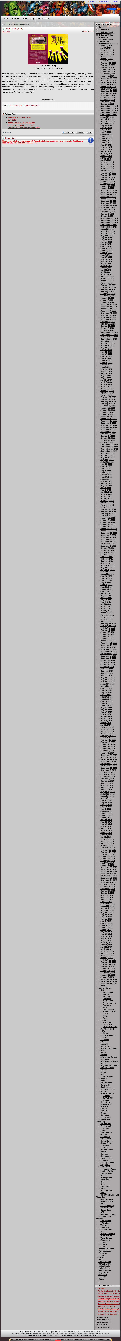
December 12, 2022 (108, 421)
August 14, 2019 (107, 796)
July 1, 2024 (105, 246)
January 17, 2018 (107, 973)
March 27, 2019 (107, 839)
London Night (106, 1173)
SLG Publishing (107, 1206)
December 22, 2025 (108, 80)
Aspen (103, 1074)
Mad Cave (104, 1175)
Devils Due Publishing (103, 1120)
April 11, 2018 (106, 947)
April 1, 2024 (105, 274)
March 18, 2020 (107, 729)
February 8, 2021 (107, 628)
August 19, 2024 (107, 231)
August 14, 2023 (107, 345)
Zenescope (105, 1240)
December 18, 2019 (108, 757)
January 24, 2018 (107, 971)
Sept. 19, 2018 (106, 897)
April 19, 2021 (106, 606)
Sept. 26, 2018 (106, 895)
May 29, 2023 (106, 369)
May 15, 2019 (106, 824)
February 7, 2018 (107, 966)
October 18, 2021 (107, 550)
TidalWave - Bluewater (103, 1217)
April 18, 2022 (106, 494)
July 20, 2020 (106, 690)
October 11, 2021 (107, 552)
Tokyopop (104, 1225)
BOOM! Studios (107, 1094)
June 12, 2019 (106, 815)
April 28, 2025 (106, 154)
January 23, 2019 (107, 859)
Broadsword (105, 1104)
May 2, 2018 (105, 940)
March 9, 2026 (106, 57)
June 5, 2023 (105, 367)
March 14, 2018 (107, 956)
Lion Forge (105, 1167)
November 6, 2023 (108, 320)
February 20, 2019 (108, 850)
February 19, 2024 (108, 287)
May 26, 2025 (106, 145)
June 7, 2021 (105, 591)
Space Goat (105, 1210)
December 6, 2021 (108, 535)
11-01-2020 (6, 31)
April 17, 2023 (106, 382)
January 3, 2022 (107, 527)
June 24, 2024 (106, 248)
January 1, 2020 (107, 753)
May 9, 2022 (105, 488)
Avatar (103, 1081)
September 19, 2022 (109, 447)
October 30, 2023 (107, 322)
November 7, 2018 (108, 882)
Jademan (104, 1160)
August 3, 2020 (107, 686)
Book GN (7, 25)
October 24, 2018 (107, 887)
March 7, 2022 (106, 507)
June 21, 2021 (106, 587)
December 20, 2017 (108, 981)
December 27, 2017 (108, 979)
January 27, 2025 (107, 182)
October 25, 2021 (107, 548)
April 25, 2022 (106, 492)
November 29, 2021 (108, 537)
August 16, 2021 (107, 570)
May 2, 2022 (105, 490)
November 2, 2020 (108, 658)
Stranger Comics (107, 1214)
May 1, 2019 (105, 828)
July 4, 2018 (105, 921)
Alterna (103, 1055)
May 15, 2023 (106, 373)
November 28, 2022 (108, 425)
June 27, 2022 (106, 473)
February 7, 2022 (107, 516)
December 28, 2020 (108, 641)
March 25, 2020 (107, 727)
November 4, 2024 (108, 207)
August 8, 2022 (107, 460)
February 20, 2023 (108, 399)
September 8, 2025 (108, 113)
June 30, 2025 (106, 134)
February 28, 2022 (108, 509)
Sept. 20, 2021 (106, 559)
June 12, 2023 (106, 365)
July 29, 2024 (106, 238)
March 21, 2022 (107, 503)
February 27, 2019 (108, 848)
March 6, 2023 (106, 395)
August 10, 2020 (107, 684)
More (102, 986)
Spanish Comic (105, 1270)
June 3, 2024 (105, 255)
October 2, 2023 (107, 330)
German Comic (105, 1264)
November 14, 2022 (108, 430)
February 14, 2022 (108, 514)
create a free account (25, 143)
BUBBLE (104, 1106)
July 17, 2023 (106, 354)
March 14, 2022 (107, 505)
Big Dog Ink (108, 1076)
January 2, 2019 (107, 865)
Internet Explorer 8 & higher (58, 1333)
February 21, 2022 (108, 511)
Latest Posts (103, 30)
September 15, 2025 (109, 110)
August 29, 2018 (107, 904)
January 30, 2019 (107, 856)
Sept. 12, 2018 (106, 900)
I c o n (105, 1014)
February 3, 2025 (107, 179)
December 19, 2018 (108, 869)
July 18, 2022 (106, 466)
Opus (102, 1184)
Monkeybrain (106, 1178)
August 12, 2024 (107, 233)
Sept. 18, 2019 (106, 785)
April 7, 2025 (105, 160)
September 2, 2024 (108, 227)
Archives (102, 1277)
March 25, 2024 (107, 276)
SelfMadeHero (106, 1201)
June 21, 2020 (106, 699)
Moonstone (105, 1180)
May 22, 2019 (106, 822)
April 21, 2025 (106, 156)
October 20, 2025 (107, 100)
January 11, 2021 (107, 636)
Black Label (108, 992)
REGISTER (58, 1340)
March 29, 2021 (107, 613)
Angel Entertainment (109, 1066)
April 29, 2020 (106, 716)
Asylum (103, 1078)
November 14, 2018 (108, 880)
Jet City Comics (107, 1163)
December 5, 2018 (108, 874)
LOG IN (114, 1)
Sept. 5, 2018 (106, 902)
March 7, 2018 (106, 958)
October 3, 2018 (107, 893)
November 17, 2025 (108, 91)
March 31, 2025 (107, 162)
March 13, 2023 (107, 393)
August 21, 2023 (107, 343)
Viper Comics (106, 1238)
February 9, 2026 (107, 65)
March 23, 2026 (107, 52)
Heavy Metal (105, 1143)
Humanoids (105, 1156)
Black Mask (105, 1087)
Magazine (102, 1253)
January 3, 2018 (107, 977)
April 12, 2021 (106, 608)
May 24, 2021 (106, 596)
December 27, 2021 (108, 529)
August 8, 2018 (107, 910)
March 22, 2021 (107, 615)
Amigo (103, 1063)
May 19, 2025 (106, 147)
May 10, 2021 (106, 600)
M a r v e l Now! (109, 1012)
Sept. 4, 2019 (106, 790)
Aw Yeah (106, 1128)
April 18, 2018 (106, 945)
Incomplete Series (106, 1249)
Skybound (107, 1022)
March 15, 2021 (107, 617)
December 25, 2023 (108, 304)
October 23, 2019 (107, 774)
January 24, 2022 (107, 520)
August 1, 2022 (107, 462)
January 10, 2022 (107, 524)
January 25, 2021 (107, 632)
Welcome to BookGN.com (32, 8)
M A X (105, 1016)
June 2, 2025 (105, 143)
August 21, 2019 (107, 794)
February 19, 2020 (108, 738)
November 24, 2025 (108, 89)
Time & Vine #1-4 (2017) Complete (21, 123)
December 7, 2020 (108, 647)
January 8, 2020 (107, 751)
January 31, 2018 (107, 969)
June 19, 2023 (106, 363)
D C (102, 990)
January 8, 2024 (107, 300)
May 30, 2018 (106, 932)
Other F (103, 1244)
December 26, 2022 (108, 417)
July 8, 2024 (105, 244)
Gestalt (103, 1135)
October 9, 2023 (107, 328)
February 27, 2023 (108, 397)
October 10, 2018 (107, 891)
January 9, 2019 (107, 863)
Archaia (106, 1100)
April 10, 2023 (106, 384)
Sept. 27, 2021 (106, 557)
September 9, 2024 (108, 225)
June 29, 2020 (106, 697)
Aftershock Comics (108, 1048)
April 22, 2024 (106, 268)
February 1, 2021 (107, 630)
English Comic (104, 988)
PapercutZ (105, 1186)
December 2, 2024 (108, 199)
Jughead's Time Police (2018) (19, 117)
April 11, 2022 (106, 496)
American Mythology (109, 1061)
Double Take (105, 1124)
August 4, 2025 (107, 123)
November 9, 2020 (108, 656)
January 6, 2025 (107, 188)
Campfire (104, 1111)
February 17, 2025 (108, 175)
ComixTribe (105, 1117)
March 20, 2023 (107, 391)
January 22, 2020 (107, 746)
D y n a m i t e (106, 1126)
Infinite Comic (109, 1009)
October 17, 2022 (107, 438)
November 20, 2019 (108, 766)
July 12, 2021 (106, 580)
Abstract (104, 1044)
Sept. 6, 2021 (106, 563)
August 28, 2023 (107, 341)
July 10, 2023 (106, 356)
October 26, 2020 (107, 660)
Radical (103, 1188)
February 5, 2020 (107, 742)
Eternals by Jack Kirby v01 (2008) (21, 125)
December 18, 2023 (108, 307)
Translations (103, 41)
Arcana (103, 1070)
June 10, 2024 (106, 253)
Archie (103, 1072)
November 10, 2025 (108, 93)
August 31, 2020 (107, 677)
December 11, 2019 (108, 759)
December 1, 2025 (108, 87)
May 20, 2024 (106, 259)
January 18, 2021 (107, 634)
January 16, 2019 (107, 861)
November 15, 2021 (108, 542)
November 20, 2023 (108, 315)
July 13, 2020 (106, 693)
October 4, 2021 (107, 555)
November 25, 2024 (108, 201)
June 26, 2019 (106, 811)
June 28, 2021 (106, 585)
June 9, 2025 (105, 141)
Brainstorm (105, 1102)
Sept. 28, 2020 (106, 669)
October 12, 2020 (107, 665)
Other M (103, 1007)
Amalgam (104, 1059)
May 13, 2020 (106, 712)
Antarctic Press (107, 1068)
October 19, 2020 (107, 662)
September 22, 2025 (109, 108)
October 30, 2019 (107, 772)
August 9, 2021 (107, 572)
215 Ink (103, 1037)
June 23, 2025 (106, 136)
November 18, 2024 (108, 203)
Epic (104, 1018)
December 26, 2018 (108, 867)
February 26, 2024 (108, 285)
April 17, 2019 (106, 833)
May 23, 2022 (106, 483)
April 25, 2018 (106, 943)
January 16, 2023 (107, 410)
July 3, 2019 (105, 809)
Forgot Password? (103, 1)
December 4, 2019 (108, 762)
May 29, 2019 (106, 820)
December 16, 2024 (108, 195)
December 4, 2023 (108, 311)
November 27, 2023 (108, 313)
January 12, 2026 (107, 74)
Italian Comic (104, 1266)
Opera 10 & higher (75, 1333)
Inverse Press (106, 1158)
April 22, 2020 (106, 718)
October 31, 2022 (107, 434)
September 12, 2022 (109, 449)
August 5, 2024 (107, 235)
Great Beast (105, 1139)
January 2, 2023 (107, 414)
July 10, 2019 (106, 807)
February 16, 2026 (108, 63)
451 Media (104, 1040)
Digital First (108, 1001)
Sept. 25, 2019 (106, 783)
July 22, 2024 (106, 240)
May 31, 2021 (106, 593)
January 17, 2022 (107, 522)
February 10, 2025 (108, 177)
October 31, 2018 (107, 884)
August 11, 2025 (107, 121)
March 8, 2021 (106, 619)
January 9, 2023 (107, 412)
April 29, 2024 (106, 266)
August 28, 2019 (107, 792)
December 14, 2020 (108, 645)
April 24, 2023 (106, 380)
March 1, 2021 (106, 621)
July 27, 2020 (106, 688)
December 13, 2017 (108, 984)
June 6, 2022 (105, 479)
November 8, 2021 (108, 544)
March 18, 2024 (107, 279)
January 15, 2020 (107, 749)
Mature (101, 1257)
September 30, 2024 (109, 218)
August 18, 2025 (107, 119)
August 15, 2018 (107, 908)
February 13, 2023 (108, 401)
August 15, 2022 (107, 458)
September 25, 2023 (109, 333)
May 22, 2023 (106, 371)
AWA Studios (106, 1083)
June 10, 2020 (106, 703)
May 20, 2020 (106, 710)
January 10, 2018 (107, 975)
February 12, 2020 (108, 740)
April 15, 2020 (106, 721)
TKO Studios (106, 1223)
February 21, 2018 (108, 962)
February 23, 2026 (108, 61)
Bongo (103, 1091)
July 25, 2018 (106, 915)
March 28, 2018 (107, 951)
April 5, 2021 (105, 611)
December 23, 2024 (108, 192)
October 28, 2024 (107, 210)
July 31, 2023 (106, 350)
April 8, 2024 (105, 272)
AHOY (103, 1050)
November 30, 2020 (108, 649)
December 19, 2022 (108, 419)
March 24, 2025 (107, 164)
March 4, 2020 (106, 734)
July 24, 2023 (106, 352)
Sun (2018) (12, 120)
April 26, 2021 (106, 604)
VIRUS (105, 1147)
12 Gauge (104, 1033)
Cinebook (104, 1115)
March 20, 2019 (107, 841)
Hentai (101, 1260)
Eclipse (103, 1130)
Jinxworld (107, 999)
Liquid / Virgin (106, 1171)
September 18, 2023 (109, 335)
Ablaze (103, 1042)
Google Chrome (103, 1333)
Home (101, 27)
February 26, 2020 (108, 736)
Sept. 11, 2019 (106, 787)
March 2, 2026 (106, 59)
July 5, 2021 (105, 583)
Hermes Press (106, 1150)
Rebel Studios (106, 1191)
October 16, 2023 (107, 326)
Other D (103, 1242)
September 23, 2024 (109, 220)
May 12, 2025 (106, 149)
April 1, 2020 (105, 725)
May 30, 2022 (106, 481)
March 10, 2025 (107, 169)
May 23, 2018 (106, 934)
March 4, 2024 (106, 283)
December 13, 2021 (108, 533)
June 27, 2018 (106, 923)
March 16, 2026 (107, 54)
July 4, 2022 (105, 470)
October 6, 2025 (107, 104)
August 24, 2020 (107, 680)
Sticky (101, 1279)
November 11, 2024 (108, 205)
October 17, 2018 (107, 889)
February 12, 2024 (108, 289)
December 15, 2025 (108, 82)
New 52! (106, 994)
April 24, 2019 (106, 831)
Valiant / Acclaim (107, 1234)
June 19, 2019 (106, 813)
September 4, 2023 (108, 339)
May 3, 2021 (105, 602)
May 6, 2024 (105, 264)
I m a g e (104, 1020)
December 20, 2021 (108, 531)
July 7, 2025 (105, 132)
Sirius (103, 1204)
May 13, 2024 (106, 261)
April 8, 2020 (105, 723)
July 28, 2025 (106, 126)
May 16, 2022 (106, 486)
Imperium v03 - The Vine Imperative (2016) (24, 128)
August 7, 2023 (107, 348)
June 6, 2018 (105, 930)
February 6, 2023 (107, 404)
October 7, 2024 (107, 216)
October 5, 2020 (107, 667)
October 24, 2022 (107, 436)
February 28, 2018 (108, 960)
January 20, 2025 (107, 184)
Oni (102, 1182)
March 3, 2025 (106, 171)
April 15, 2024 (106, 270)
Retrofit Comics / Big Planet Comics (107, 1196)
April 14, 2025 (106, 158)
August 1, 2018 (107, 912)
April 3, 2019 (105, 837)
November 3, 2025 (108, 95)
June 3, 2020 (105, 705)
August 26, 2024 (107, 229)
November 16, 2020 (108, 654)
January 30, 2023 (107, 406)
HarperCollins (106, 1141)
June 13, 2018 (106, 928)
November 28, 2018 (108, 876)
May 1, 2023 (105, 378)
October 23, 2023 (107, 324)
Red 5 (103, 1193)
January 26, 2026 (107, 69)
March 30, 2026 (107, 50)
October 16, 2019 (107, 777)
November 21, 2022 (108, 427)
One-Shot (102, 1275)
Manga (101, 1255)
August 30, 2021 (107, 565)
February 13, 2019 (108, 852)
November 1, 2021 (108, 546)
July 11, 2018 (106, 919)
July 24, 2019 (106, 802)
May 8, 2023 (105, 376)
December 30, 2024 (108, 190)
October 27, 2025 (107, 98)
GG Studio (105, 1137)
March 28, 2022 (107, 501)
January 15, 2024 (107, 298)
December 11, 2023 (108, 309)
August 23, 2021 (107, 568)
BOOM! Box (108, 1098)
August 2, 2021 (107, 574)
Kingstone (105, 1165)
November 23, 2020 (108, 652)
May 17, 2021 (106, 598)
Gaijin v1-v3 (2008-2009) (106, 1306)
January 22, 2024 (107, 296)
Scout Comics (106, 1199)
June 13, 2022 (106, 477)
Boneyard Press (107, 1089)
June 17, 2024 (106, 251)
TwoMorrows (106, 1229)
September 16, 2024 (109, 223)
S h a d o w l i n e (110, 1027)
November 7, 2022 (108, 432)
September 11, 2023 (109, 337)
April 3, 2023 (105, 386)
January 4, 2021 (107, 639)
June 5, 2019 (105, 818)
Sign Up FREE (91, 1)
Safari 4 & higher (89, 1333)
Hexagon (104, 1154)
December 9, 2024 (108, 197)
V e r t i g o (107, 997)
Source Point (106, 1208)
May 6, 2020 (105, 714)
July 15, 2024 (106, 242)
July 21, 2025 (106, 128)
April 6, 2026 (105, 48)
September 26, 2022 (109, 445)
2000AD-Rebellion (108, 1035)
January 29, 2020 (107, 744)
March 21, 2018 (107, 953)
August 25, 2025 (107, 117)
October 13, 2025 (107, 102)
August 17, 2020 (107, 682)
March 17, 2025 (107, 166)
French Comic (104, 1262)
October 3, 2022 (107, 442)
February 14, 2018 (108, 964)
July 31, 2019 (106, 800)
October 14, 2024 (107, 214)
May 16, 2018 (106, 936)
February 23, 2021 (108, 624)
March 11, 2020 (107, 731)
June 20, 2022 (106, 475)
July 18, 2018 (106, 917)
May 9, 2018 (105, 938)
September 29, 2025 (109, 106)
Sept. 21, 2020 (106, 671)
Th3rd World (105, 1221)
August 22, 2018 (107, 906)
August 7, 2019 (107, 798)
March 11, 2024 (107, 281)
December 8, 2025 (108, 85)
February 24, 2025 (108, 173)
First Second (106, 1132)
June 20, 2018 (106, 925)
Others (103, 1247)
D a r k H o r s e (107, 1029)
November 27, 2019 (108, 764)
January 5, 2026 (107, 76)
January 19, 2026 (107, 72)
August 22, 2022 (107, 455)
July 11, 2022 (106, 468)
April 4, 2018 (105, 949)
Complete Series (105, 39)
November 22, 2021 (108, 539)
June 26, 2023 (106, 361)
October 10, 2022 (107, 440)
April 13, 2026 (106, 46)
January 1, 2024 (107, 302)
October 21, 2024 (107, 212)
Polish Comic (104, 1268)
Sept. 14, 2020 (106, 673)
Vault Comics (106, 1236)
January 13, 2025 (107, 186)
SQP (102, 1212)
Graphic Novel (87, 31)
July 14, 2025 (106, 130)
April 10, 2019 (106, 835)
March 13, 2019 (107, 843)
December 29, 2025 (108, 78)
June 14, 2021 (106, 589)
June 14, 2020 (106, 701)
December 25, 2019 (108, 755)
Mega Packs (103, 1272)
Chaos (103, 1113)
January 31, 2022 (107, 518)
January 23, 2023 (107, 408)
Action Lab (105, 1046)
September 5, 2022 (108, 451)
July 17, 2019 (106, 805)
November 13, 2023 (108, 317)
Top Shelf (104, 1227)
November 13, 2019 (108, 768)
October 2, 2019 (107, 781)
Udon (102, 1232)
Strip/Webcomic (105, 1251)
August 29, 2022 (107, 453)
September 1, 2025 (108, 115)
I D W (92, 31)
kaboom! (106, 1096)
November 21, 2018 (108, 878)
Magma (106, 1145)
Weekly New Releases (108, 44)
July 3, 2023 (105, 358)
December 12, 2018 (108, 871)
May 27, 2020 (106, 708)
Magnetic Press (109, 1169)
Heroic (103, 1152)
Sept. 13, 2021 (106, 561)
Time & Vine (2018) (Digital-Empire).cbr (24, 106)
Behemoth (105, 1085)
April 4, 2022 (105, 499)
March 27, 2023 (107, 389)
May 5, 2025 (105, 151)
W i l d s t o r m (109, 1003)
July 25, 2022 (106, 464)
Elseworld (107, 1005)
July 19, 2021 (106, 578)
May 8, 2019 (105, 826)
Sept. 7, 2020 (106, 675)
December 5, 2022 (108, 423)
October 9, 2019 (107, 779)
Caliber (103, 1109)
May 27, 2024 (106, 257)
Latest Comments (106, 32)
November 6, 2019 (108, 770)
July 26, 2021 (106, 576)
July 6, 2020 (105, 695)
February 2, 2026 (107, 67)
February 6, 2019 (107, 854)
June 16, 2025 (106, 138)
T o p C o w (107, 1025)
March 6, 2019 (106, 846)
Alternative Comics (108, 1057)
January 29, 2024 (107, 294)
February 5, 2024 (107, 292)
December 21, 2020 (108, 643)
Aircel (103, 1053)
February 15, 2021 (108, 626)
